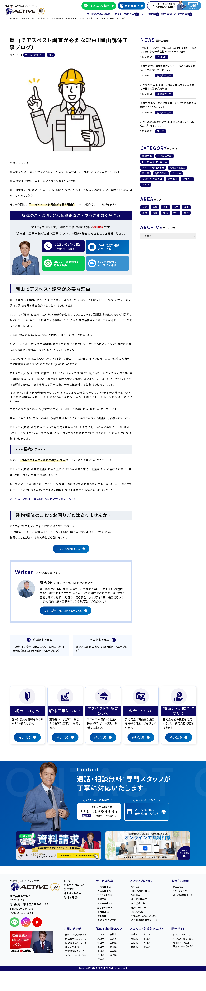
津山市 (105, 945)
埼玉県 (105, 963)
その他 (145, 184)
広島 (155, 212)
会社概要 (137, 883)
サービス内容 (107, 877)
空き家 (145, 173)
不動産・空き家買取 (112, 920)
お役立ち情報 (178, 877)
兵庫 (155, 207)
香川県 (105, 959)
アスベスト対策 (109, 893)
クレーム (176, 173)
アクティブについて (142, 877)
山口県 (117, 954)
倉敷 (144, 207)
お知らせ (187, 179)
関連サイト (176, 929)
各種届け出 (161, 173)
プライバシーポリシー (78, 959)
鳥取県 (117, 949)
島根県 (105, 954)
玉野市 (117, 940)
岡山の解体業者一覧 (183, 893)
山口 (176, 207)
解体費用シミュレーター (79, 940)
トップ (76, 12)
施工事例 (169, 12)
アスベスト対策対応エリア (147, 929)
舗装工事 (147, 156)
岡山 (186, 207)
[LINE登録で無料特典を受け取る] (58, 842)
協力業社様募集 (141, 897)
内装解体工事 (109, 888)
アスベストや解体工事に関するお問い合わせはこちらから (44, 494)
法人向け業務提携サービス (147, 920)
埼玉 (165, 207)
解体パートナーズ (181, 936)
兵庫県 (117, 959)
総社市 (105, 940)
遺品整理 (106, 916)
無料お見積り (71, 894)
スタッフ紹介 (139, 911)
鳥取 (186, 212)
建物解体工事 (165, 156)
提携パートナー (141, 907)
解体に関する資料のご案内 (147, 916)
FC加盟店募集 (140, 902)
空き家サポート (109, 907)
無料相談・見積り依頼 (78, 936)
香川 (176, 212)
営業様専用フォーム (77, 954)
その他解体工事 (110, 902)
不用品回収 (107, 911)
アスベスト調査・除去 (153, 167)
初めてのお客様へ (95, 12)
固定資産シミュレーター (79, 945)
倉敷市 (117, 936)
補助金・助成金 (177, 167)
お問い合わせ (73, 929)
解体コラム (178, 883)
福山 (165, 212)
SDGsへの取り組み (143, 888)
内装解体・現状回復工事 (154, 161)
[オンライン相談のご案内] (147, 842)
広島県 (117, 945)
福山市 (105, 949)
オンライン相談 (74, 949)
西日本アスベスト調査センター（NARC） (184, 947)
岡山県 (105, 936)
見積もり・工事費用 (152, 179)
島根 (144, 212)
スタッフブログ (180, 888)
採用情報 (137, 893)
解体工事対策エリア (111, 929)
